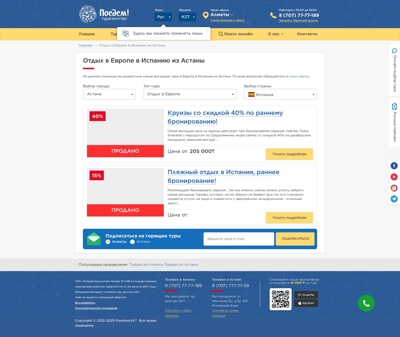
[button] (366, 303)
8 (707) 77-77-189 (299, 15)
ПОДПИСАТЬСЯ (295, 238)
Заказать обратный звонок (298, 20)
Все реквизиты (85, 303)
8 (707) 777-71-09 (230, 286)
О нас (275, 34)
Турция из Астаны (181, 265)
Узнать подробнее (289, 154)
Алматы (119, 242)
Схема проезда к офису (227, 20)
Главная (85, 45)
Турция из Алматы (147, 265)
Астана (143, 242)
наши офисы (299, 76)
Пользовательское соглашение (96, 308)
